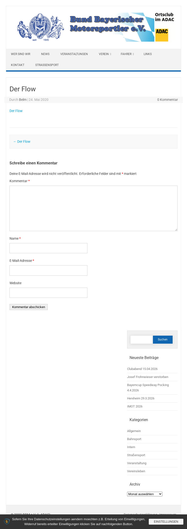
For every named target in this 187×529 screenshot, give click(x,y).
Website (15, 283)
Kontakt (17, 65)
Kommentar (19, 181)
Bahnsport (134, 439)
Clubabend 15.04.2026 (142, 369)
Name (15, 238)
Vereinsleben (136, 471)
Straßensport (47, 65)
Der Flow (16, 111)
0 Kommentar (167, 100)
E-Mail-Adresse (21, 261)
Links (148, 54)
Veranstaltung (136, 463)
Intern (131, 447)
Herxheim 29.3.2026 (140, 398)
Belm (23, 100)
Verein (104, 54)
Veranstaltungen (74, 54)
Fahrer (126, 54)
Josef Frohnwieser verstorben (147, 377)
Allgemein (134, 431)
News (45, 54)
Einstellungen (166, 521)
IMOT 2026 (134, 406)
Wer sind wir (20, 54)
